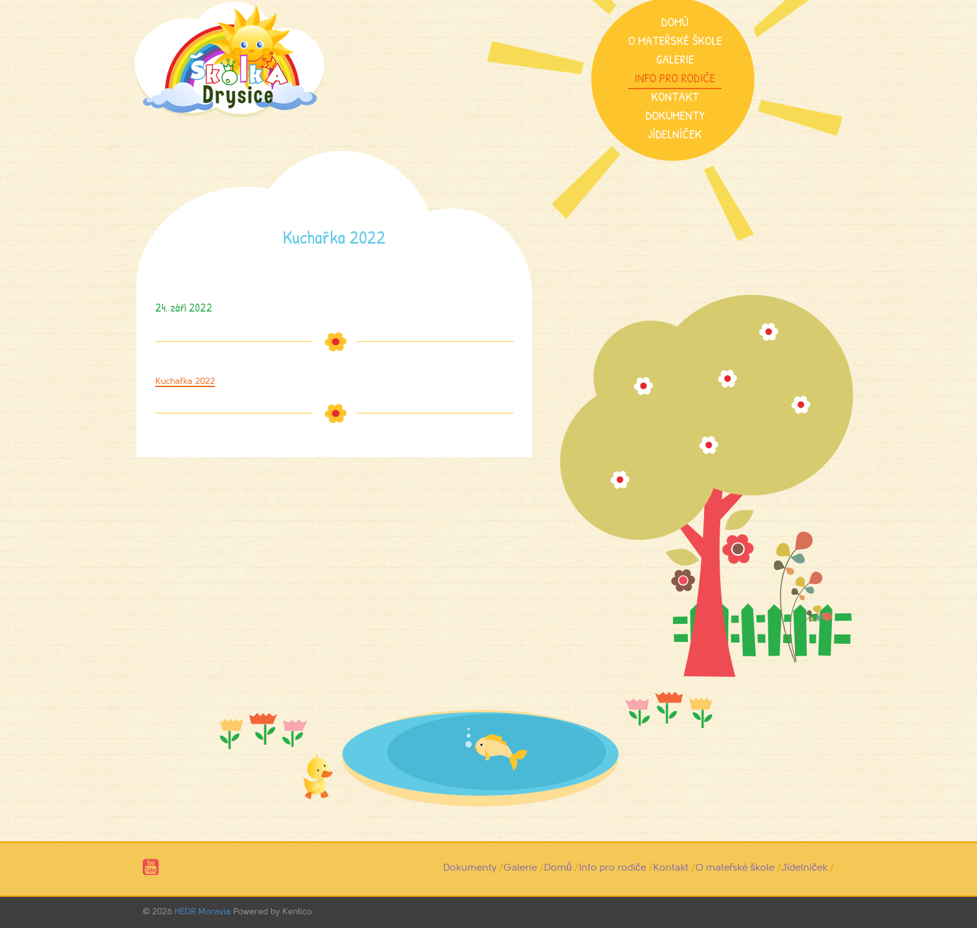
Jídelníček (675, 133)
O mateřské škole (675, 40)
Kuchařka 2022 (185, 381)
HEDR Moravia (202, 911)
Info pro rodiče (674, 77)
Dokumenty (675, 115)
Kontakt (675, 96)
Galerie (675, 58)
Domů (675, 21)
